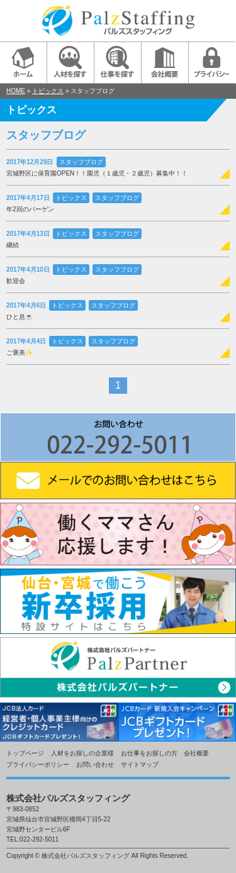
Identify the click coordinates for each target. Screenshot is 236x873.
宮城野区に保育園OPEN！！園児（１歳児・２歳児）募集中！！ (97, 173)
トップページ (25, 753)
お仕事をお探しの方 (149, 753)
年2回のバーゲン (30, 209)
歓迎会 (15, 280)
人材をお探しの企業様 (82, 753)
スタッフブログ (81, 161)
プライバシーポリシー (37, 764)
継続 (12, 245)
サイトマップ (140, 764)
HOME (15, 90)
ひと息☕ (19, 316)
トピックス (48, 90)
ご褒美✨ (19, 352)
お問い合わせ (95, 764)
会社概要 (196, 753)
